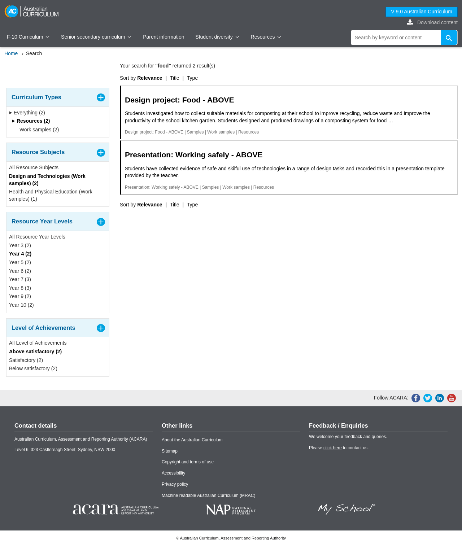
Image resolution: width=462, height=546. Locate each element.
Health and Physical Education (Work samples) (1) (50, 195)
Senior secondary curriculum (96, 37)
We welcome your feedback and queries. (348, 436)
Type (192, 78)
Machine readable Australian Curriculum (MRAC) (208, 495)
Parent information (163, 37)
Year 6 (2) (20, 271)
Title (174, 78)
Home (11, 53)
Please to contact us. (339, 447)
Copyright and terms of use (188, 461)
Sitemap (170, 451)
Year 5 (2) (20, 262)
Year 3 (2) (20, 245)
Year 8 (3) (20, 288)
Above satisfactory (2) (35, 351)
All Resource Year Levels (37, 237)
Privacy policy (175, 484)
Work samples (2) (37, 129)
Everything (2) (27, 112)
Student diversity (217, 37)
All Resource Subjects (33, 167)
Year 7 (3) (20, 279)
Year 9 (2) (20, 296)
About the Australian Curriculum (192, 439)
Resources (266, 37)
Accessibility (173, 473)
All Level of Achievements (38, 343)
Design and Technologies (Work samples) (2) (47, 179)
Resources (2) (31, 121)
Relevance (149, 78)
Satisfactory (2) (26, 360)
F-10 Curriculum (28, 37)
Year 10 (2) (21, 305)
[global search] (404, 37)
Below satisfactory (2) (33, 368)
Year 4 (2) (20, 254)
